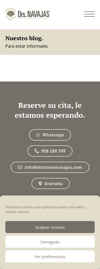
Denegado (50, 241)
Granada (51, 183)
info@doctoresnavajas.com (50, 167)
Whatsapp (50, 135)
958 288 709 (50, 151)
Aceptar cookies (50, 227)
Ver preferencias (50, 256)
